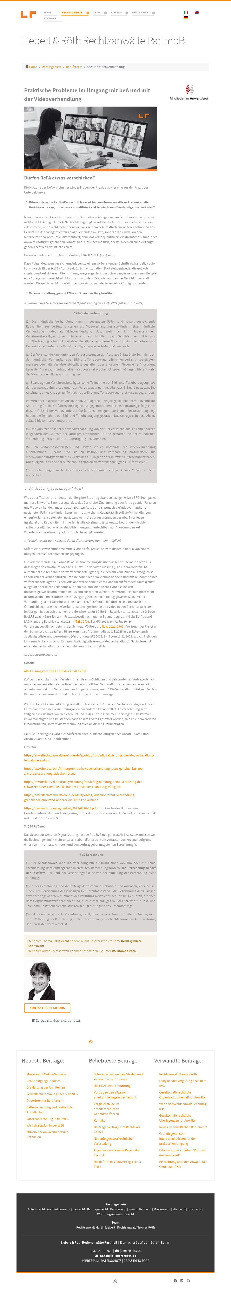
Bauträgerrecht (97, 1209)
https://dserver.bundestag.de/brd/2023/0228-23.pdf (60, 808)
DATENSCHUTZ (111, 1261)
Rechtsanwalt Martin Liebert (95, 1227)
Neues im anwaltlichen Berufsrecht (183, 1127)
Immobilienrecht (140, 1209)
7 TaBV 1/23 (81, 621)
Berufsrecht (118, 1209)
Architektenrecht (59, 1209)
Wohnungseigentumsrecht (115, 1214)
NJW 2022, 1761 (113, 626)
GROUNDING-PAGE (136, 1261)
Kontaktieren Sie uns (47, 1008)
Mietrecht (179, 1209)
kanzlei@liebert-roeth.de (118, 1256)
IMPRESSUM (90, 1261)
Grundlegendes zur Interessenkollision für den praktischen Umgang (178, 1139)
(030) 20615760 (101, 1251)
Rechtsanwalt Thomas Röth (178, 1074)
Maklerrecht (162, 1209)
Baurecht (78, 1209)
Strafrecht (195, 1209)
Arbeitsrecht (36, 1209)
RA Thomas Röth (124, 951)
